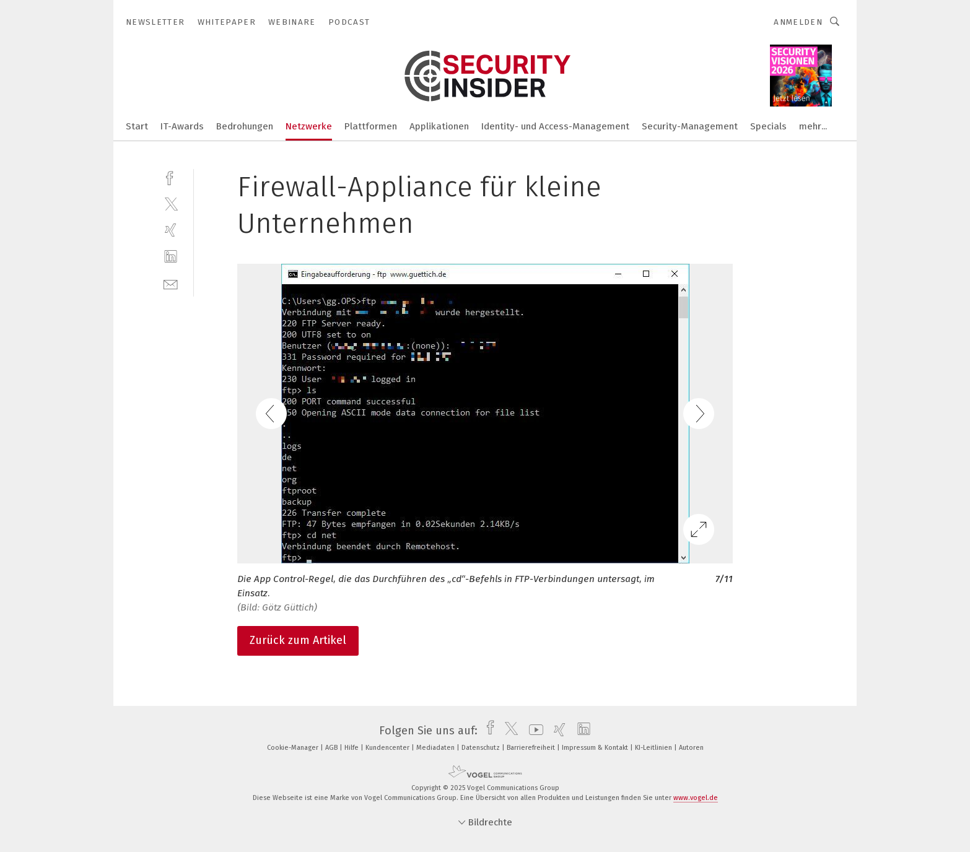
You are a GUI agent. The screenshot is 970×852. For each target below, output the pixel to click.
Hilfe (352, 748)
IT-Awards (182, 126)
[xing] (170, 230)
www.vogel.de (695, 798)
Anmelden (798, 22)
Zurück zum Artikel (298, 640)
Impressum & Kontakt (596, 748)
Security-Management (690, 126)
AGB (332, 748)
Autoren (691, 748)
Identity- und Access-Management (555, 126)
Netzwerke (309, 126)
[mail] (170, 283)
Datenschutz (481, 748)
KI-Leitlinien (654, 748)
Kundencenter (388, 748)
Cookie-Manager (293, 748)
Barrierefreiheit (532, 748)
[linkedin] (170, 256)
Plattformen (370, 126)
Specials (768, 126)
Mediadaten (436, 748)
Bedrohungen (244, 126)
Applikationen (439, 126)
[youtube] (533, 730)
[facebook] (170, 177)
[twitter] (170, 203)
